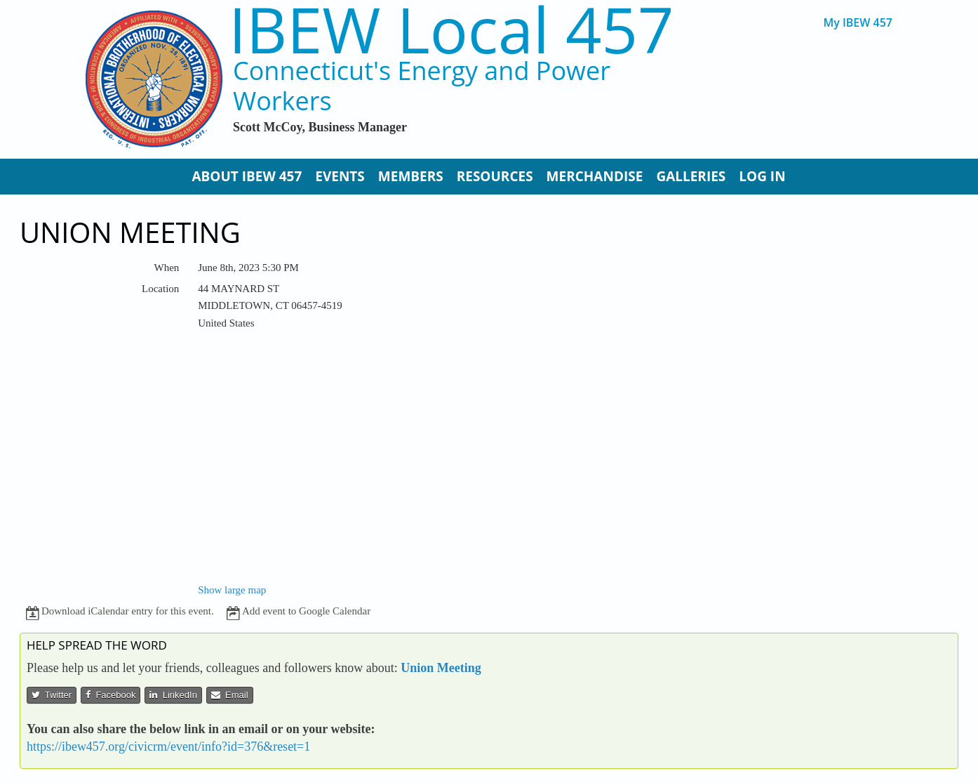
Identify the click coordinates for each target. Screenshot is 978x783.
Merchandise (595, 176)
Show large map (232, 590)
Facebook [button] (110, 695)
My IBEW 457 (857, 23)
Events (340, 176)
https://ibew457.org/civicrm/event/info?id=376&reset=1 (168, 746)
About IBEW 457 (247, 176)
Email (229, 695)
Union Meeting (441, 668)
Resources (495, 176)
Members (410, 176)
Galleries (690, 176)
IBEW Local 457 (451, 29)
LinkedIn (172, 695)
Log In (762, 176)
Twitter (52, 695)
